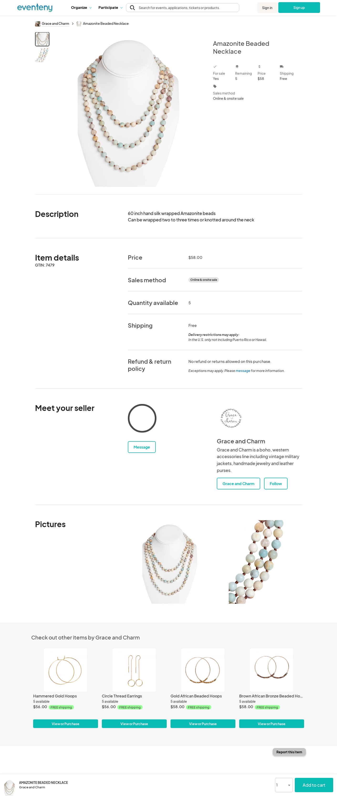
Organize (81, 7)
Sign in (267, 7)
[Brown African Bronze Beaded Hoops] (271, 669)
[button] (81, 7)
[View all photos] (128, 109)
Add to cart (314, 785)
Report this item (289, 752)
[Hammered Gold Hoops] (65, 669)
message (243, 370)
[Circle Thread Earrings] (134, 669)
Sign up (299, 7)
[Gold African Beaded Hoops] (203, 669)
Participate (110, 7)
